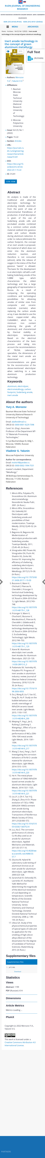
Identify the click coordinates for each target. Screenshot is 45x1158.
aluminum (12, 386)
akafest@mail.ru (19, 421)
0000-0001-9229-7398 (24, 424)
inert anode (12, 395)
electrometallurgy (15, 389)
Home (4, 31)
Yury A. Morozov (16, 406)
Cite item (10, 181)
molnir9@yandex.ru (21, 462)
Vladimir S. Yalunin (18, 450)
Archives (33, 27)
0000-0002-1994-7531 (24, 465)
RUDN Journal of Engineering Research (22, 11)
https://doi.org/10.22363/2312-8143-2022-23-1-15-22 (15, 167)
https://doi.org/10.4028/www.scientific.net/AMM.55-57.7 (24, 853)
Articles (18, 141)
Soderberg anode (24, 392)
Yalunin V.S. (17, 81)
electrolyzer (23, 386)
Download (17, 972)
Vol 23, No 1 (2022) (21, 31)
